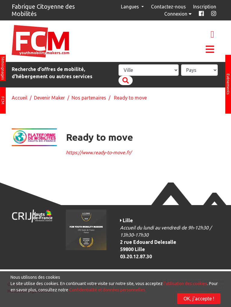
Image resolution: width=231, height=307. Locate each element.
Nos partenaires (89, 97)
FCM (3, 100)
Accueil (19, 97)
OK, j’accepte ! (198, 298)
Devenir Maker (49, 97)
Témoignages (3, 68)
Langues (130, 6)
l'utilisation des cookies (185, 283)
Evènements (228, 84)
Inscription (204, 6)
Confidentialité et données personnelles (107, 289)
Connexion (178, 14)
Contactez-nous (168, 6)
